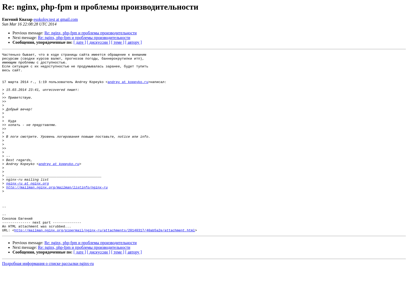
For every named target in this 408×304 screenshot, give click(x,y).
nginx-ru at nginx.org (27, 209)
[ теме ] (117, 42)
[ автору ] (133, 42)
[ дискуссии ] (98, 42)
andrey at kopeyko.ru (128, 88)
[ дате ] (79, 42)
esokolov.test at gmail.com (56, 19)
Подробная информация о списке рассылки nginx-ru (48, 299)
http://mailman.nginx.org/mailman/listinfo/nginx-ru (57, 214)
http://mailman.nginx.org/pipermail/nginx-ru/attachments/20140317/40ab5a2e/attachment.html (104, 266)
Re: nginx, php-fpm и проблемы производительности (90, 33)
